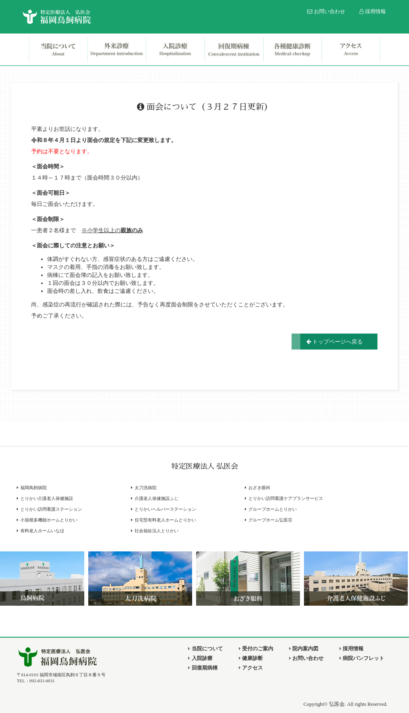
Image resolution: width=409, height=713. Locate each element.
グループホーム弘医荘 (270, 520)
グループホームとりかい (272, 509)
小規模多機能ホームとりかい (48, 520)
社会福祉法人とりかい (157, 531)
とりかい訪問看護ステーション (51, 509)
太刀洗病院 (146, 488)
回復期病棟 (202, 668)
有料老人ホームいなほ (42, 531)
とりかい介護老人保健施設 (46, 498)
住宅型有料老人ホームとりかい (165, 520)
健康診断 (251, 658)
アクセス (251, 668)
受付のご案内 (256, 649)
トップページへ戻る (334, 341)
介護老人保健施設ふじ (157, 498)
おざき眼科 (259, 488)
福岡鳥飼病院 (33, 488)
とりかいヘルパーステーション (165, 509)
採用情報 (372, 11)
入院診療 (200, 658)
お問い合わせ (326, 11)
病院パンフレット (362, 658)
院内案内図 (303, 649)
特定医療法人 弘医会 (204, 466)
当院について (205, 649)
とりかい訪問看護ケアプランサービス (285, 498)
